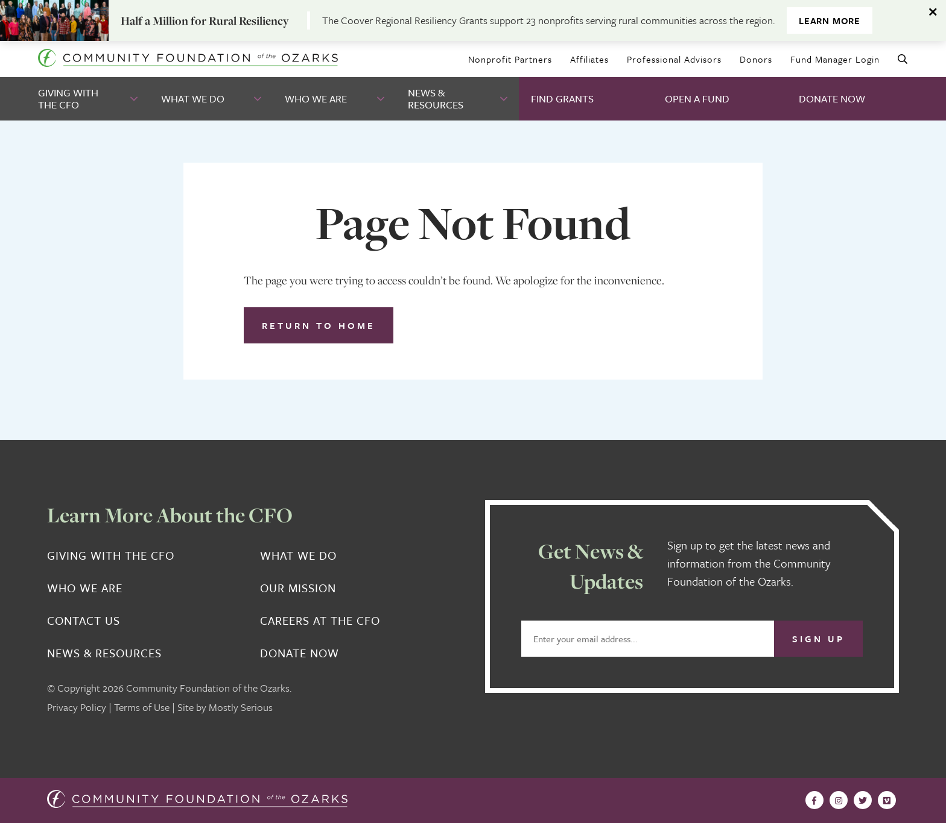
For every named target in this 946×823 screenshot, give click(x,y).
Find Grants (562, 98)
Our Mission (298, 588)
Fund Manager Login (835, 59)
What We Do (192, 98)
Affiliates (589, 59)
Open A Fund (697, 98)
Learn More (829, 20)
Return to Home (318, 325)
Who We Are (316, 98)
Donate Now (832, 98)
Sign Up (818, 638)
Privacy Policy (76, 707)
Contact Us (83, 620)
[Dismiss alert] (934, 12)
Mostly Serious (241, 707)
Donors (756, 59)
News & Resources (435, 98)
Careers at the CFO (320, 620)
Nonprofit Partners (510, 59)
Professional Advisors (674, 59)
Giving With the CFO (68, 98)
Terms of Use (142, 707)
